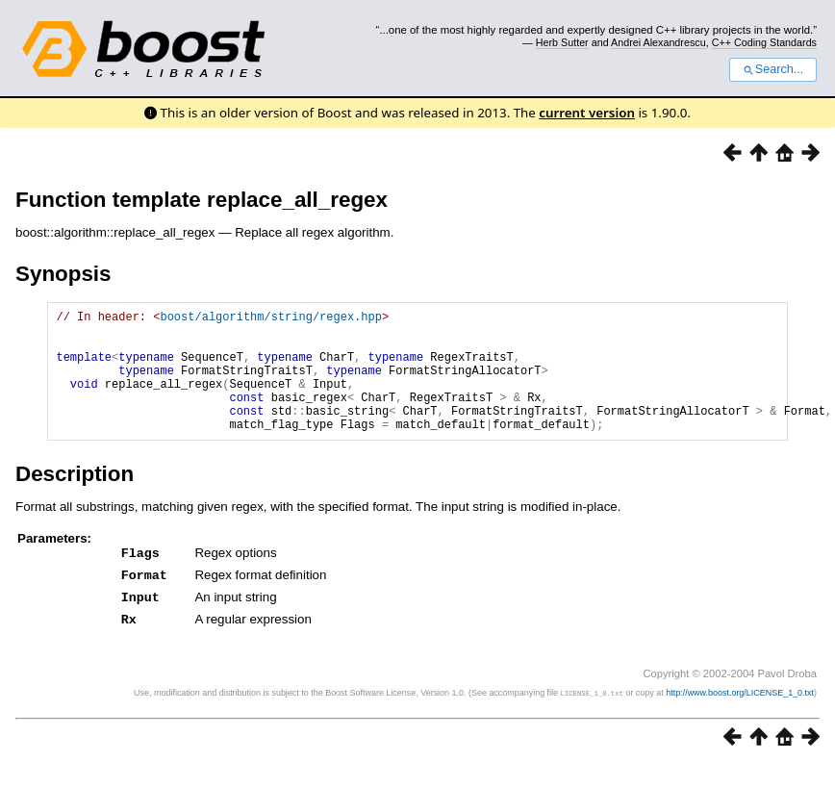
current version (587, 112)
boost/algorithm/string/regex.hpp (270, 319)
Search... (773, 69)
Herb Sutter (562, 42)
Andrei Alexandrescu (658, 42)
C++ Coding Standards (764, 42)
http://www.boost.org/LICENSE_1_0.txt (740, 715)
